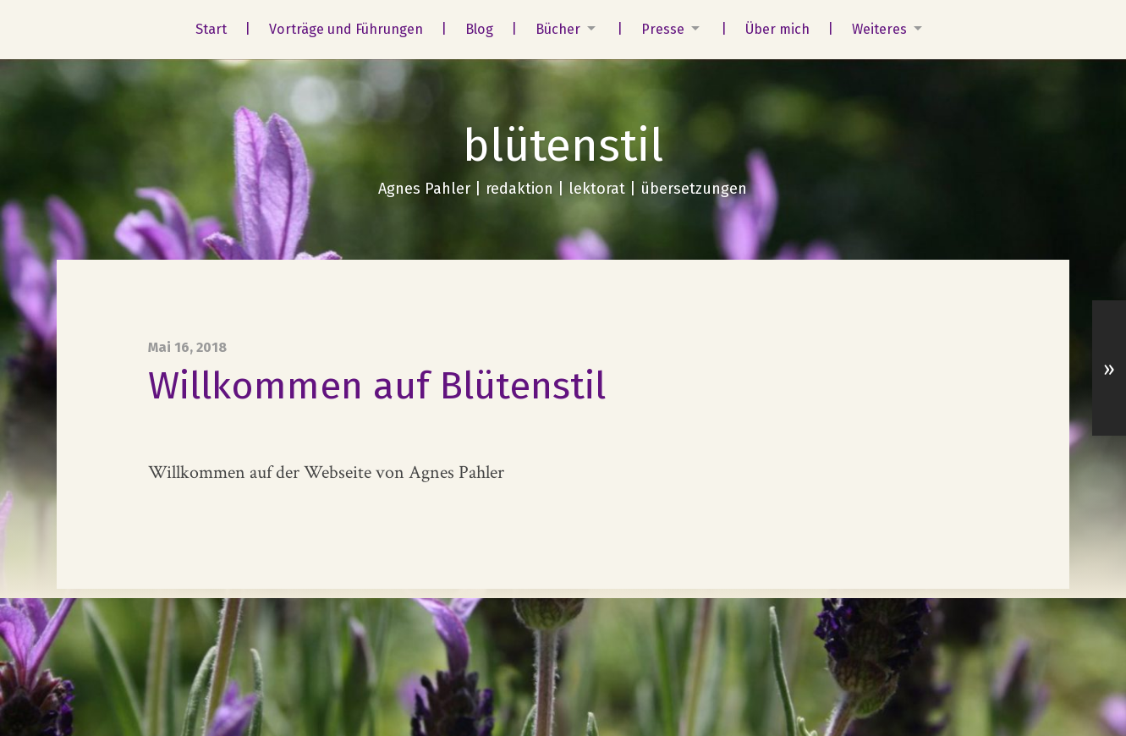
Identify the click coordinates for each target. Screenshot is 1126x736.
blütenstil (563, 145)
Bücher (558, 29)
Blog (479, 29)
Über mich (777, 29)
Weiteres (879, 29)
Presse (662, 29)
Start (211, 29)
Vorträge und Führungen (346, 29)
